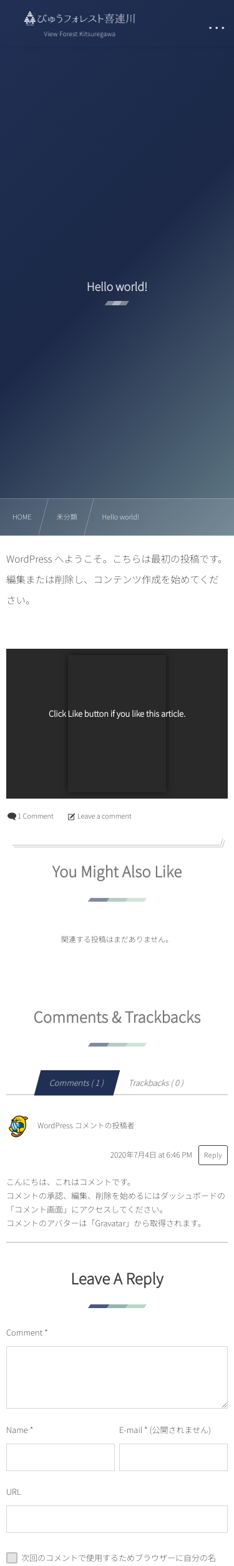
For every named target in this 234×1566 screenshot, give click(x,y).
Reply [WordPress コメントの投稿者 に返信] (213, 1155)
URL (13, 1491)
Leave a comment (104, 816)
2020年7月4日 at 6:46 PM (151, 1155)
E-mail (130, 1430)
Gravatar (110, 1223)
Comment (24, 1332)
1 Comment (35, 816)
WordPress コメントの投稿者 (86, 1126)
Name (17, 1430)
